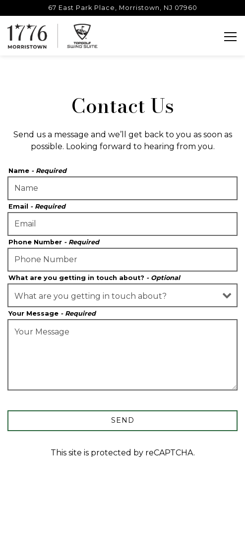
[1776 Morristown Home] (52, 35)
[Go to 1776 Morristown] (122, 7)
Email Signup (122, 543)
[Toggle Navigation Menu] (230, 37)
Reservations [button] (123, 518)
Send (122, 420)
